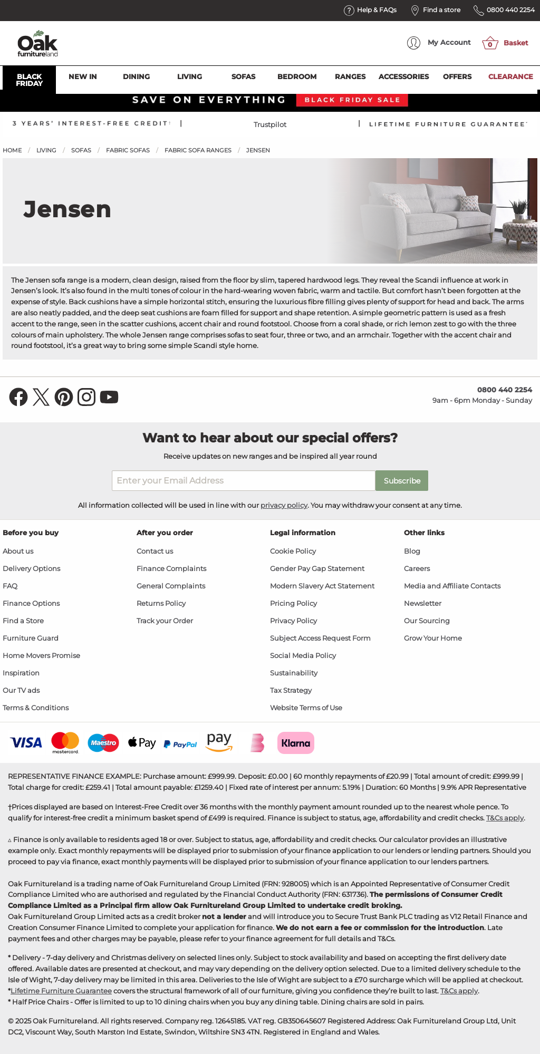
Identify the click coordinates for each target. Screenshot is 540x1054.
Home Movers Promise (41, 655)
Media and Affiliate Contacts (452, 586)
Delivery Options (31, 568)
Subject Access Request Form (320, 638)
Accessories (404, 76)
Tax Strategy (291, 690)
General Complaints (171, 586)
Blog (412, 551)
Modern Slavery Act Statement (322, 586)
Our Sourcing (427, 620)
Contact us (155, 551)
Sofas (243, 76)
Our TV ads (21, 690)
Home (12, 150)
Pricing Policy (293, 603)
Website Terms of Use (306, 707)
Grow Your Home (433, 638)
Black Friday (29, 80)
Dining (136, 76)
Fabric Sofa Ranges (198, 150)
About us (18, 551)
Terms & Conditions (36, 707)
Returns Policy (161, 603)
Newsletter (422, 603)
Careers (417, 568)
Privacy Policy (293, 620)
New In (83, 76)
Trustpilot (270, 124)
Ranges (350, 76)
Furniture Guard (31, 638)
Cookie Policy (293, 551)
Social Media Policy (303, 655)
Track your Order (165, 620)
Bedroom (296, 76)
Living (189, 76)
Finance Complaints (171, 568)
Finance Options (31, 603)
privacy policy (284, 505)
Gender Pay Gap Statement (317, 568)
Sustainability (293, 673)
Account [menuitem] (439, 43)
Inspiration (21, 673)
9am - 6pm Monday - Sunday (482, 394)
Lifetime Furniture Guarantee (61, 991)
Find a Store (23, 620)
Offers (457, 76)
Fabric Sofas (128, 150)
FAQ (10, 586)
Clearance (510, 76)
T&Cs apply (505, 818)
